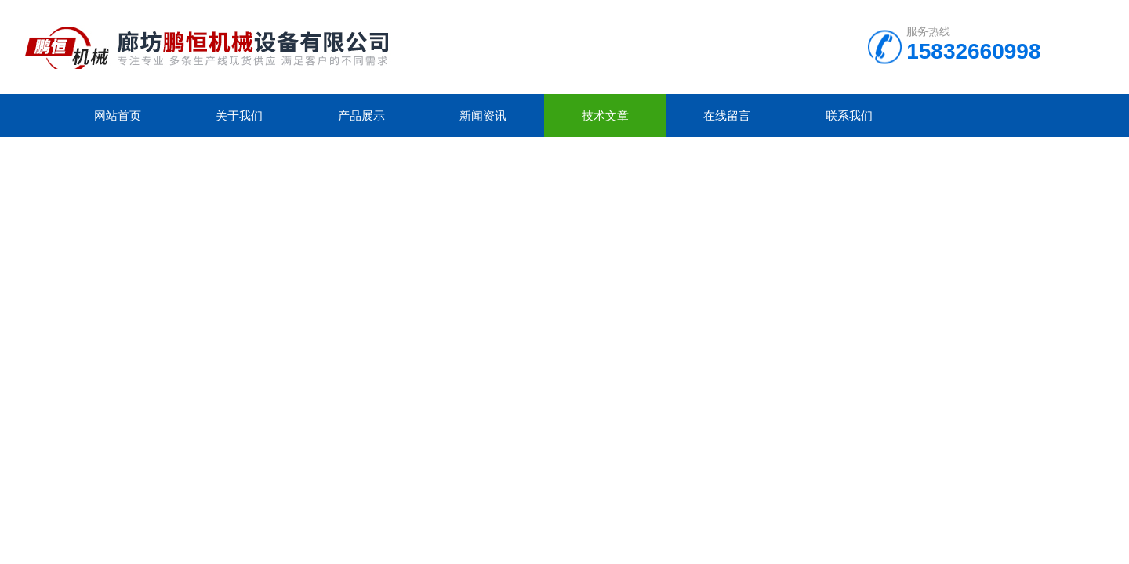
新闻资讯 (482, 115)
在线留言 (726, 115)
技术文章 (605, 115)
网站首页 (117, 115)
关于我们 (239, 115)
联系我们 (849, 115)
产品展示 (361, 115)
